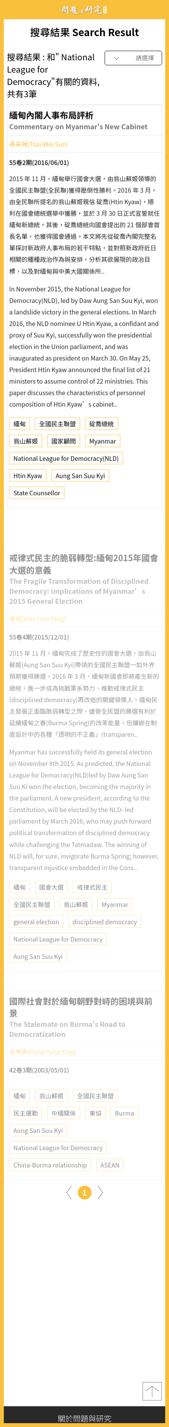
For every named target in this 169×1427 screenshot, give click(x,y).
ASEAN (110, 1176)
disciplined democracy (104, 933)
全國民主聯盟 (57, 426)
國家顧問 (63, 443)
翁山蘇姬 (25, 443)
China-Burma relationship (50, 1176)
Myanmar (102, 443)
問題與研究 (84, 10)
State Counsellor (36, 495)
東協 (95, 1124)
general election (36, 933)
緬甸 (19, 426)
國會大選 (51, 898)
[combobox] (133, 58)
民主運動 (25, 1124)
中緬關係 (63, 1124)
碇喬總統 (101, 426)
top (152, 1391)
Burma (124, 1124)
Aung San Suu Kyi (80, 478)
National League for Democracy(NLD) (66, 460)
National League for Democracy (58, 950)
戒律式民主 (92, 898)
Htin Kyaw (27, 478)
